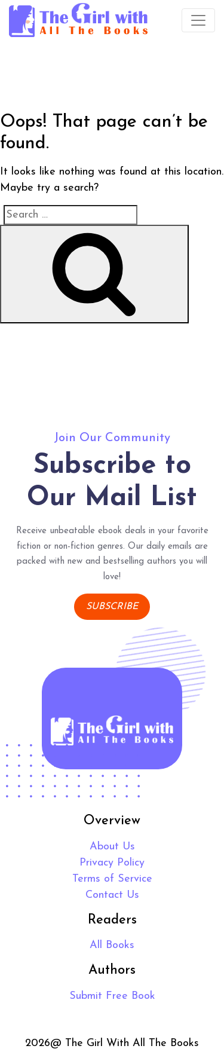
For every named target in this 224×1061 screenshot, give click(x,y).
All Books (112, 945)
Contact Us (112, 895)
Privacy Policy (112, 863)
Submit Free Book (112, 996)
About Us (112, 846)
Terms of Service (112, 879)
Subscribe (112, 606)
